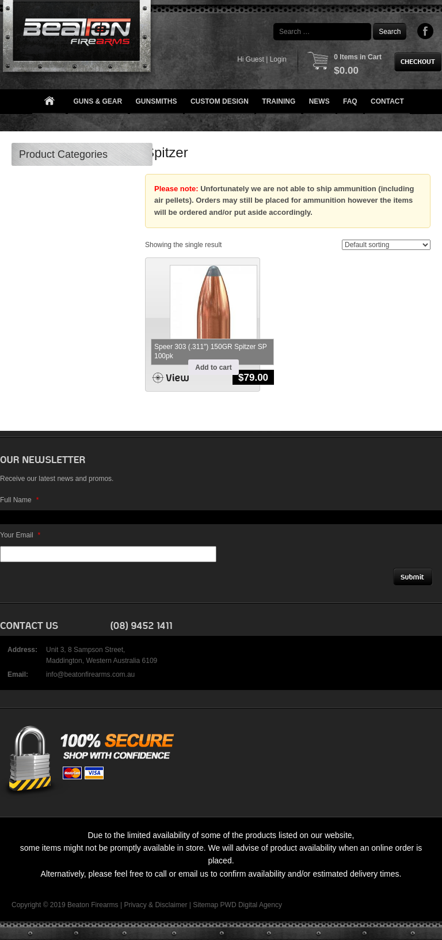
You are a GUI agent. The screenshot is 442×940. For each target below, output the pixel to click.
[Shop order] (386, 245)
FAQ (350, 101)
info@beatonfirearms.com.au (90, 674)
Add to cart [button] (213, 367)
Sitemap (205, 905)
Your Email (20, 535)
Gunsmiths (156, 101)
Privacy (135, 905)
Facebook (425, 31)
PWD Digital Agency (251, 905)
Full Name (19, 500)
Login (278, 59)
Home (49, 101)
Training (278, 101)
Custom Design (219, 101)
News (319, 101)
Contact (387, 101)
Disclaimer (171, 905)
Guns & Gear (98, 101)
